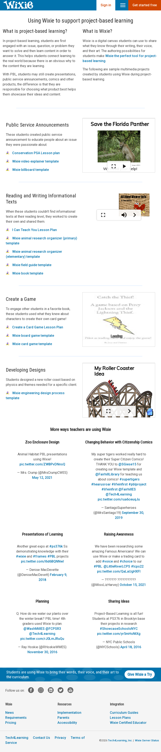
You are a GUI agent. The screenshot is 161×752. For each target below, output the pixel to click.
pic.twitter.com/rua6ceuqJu (119, 499)
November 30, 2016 (42, 652)
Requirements (16, 718)
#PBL (51, 556)
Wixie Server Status (147, 740)
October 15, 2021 (133, 585)
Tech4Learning (16, 738)
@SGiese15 (127, 464)
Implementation (69, 713)
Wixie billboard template (27, 170)
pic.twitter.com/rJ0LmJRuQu (42, 639)
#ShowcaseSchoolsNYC (119, 629)
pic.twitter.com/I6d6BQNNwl (42, 561)
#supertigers (129, 479)
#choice (126, 561)
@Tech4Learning (119, 494)
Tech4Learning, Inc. (120, 740)
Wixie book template (24, 273)
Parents (63, 718)
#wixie (21, 556)
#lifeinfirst (120, 484)
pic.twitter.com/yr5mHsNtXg (118, 634)
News (9, 713)
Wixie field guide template (28, 265)
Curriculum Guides (124, 713)
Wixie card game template (29, 344)
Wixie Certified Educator (128, 723)
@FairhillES (127, 489)
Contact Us (41, 738)
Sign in (106, 5)
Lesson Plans (120, 718)
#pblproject (137, 484)
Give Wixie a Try (139, 674)
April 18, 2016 (130, 647)
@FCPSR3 (53, 629)
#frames (40, 556)
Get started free (144, 5)
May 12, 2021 (42, 478)
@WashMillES (34, 629)
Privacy (60, 738)
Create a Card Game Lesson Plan (34, 327)
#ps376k (56, 546)
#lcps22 (137, 566)
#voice (107, 561)
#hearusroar (101, 484)
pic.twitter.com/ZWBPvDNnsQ (42, 464)
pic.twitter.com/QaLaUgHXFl (118, 571)
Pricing (10, 723)
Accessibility (67, 723)
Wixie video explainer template (32, 161)
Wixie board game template (30, 336)
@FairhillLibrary (107, 474)
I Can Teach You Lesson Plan (31, 230)
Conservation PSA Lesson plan (33, 153)
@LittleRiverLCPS (117, 566)
